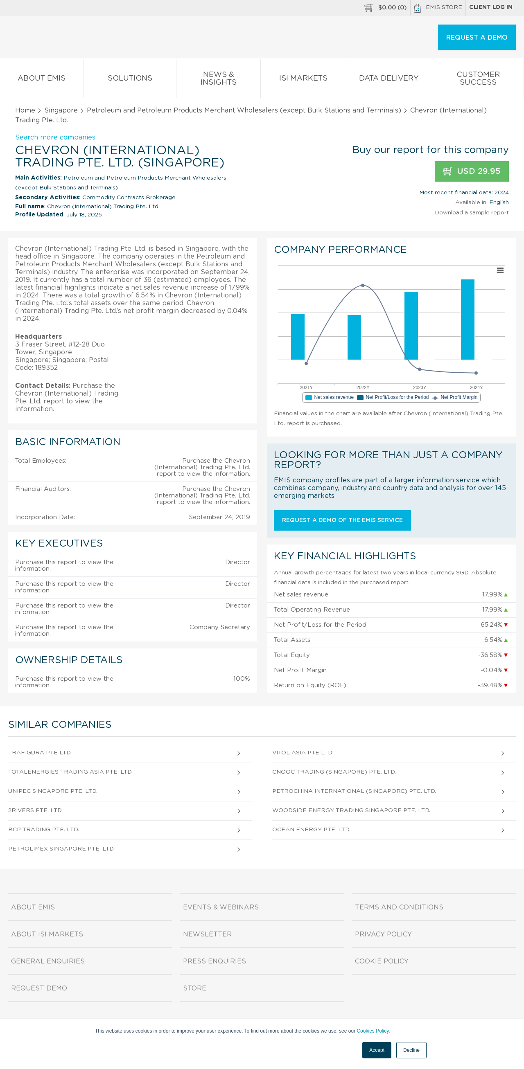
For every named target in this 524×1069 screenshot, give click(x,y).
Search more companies (55, 137)
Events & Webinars (221, 907)
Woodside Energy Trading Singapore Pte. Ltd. (351, 810)
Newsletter (207, 934)
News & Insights (218, 80)
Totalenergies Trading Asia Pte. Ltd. (70, 772)
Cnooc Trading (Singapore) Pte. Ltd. (334, 772)
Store (194, 988)
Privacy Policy (383, 934)
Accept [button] (376, 1050)
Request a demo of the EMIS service (342, 520)
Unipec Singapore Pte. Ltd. (52, 791)
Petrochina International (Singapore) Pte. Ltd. (354, 791)
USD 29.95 (472, 171)
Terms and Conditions (399, 907)
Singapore (61, 110)
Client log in (491, 7)
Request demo (39, 988)
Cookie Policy (382, 961)
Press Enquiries (214, 961)
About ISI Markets (47, 934)
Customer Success (477, 80)
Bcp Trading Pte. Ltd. (43, 830)
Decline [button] (411, 1050)
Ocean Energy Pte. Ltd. (311, 830)
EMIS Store (438, 8)
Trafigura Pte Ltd (39, 753)
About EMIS (41, 80)
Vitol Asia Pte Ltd (302, 753)
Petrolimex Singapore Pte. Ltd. (61, 849)
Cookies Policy (372, 1031)
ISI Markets (303, 80)
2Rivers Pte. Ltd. (35, 810)
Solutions (130, 80)
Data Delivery (389, 80)
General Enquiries (48, 961)
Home (25, 110)
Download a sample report (472, 213)
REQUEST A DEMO (477, 37)
